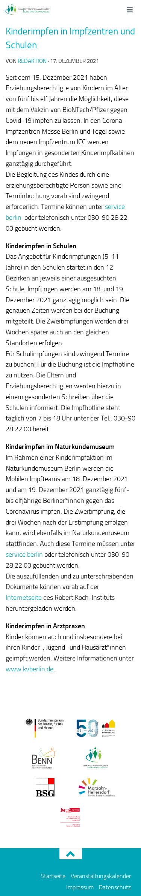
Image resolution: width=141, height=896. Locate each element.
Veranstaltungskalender (101, 876)
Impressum (80, 887)
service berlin (24, 554)
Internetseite (24, 597)
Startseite (53, 876)
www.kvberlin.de (29, 669)
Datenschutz (115, 887)
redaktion (32, 61)
